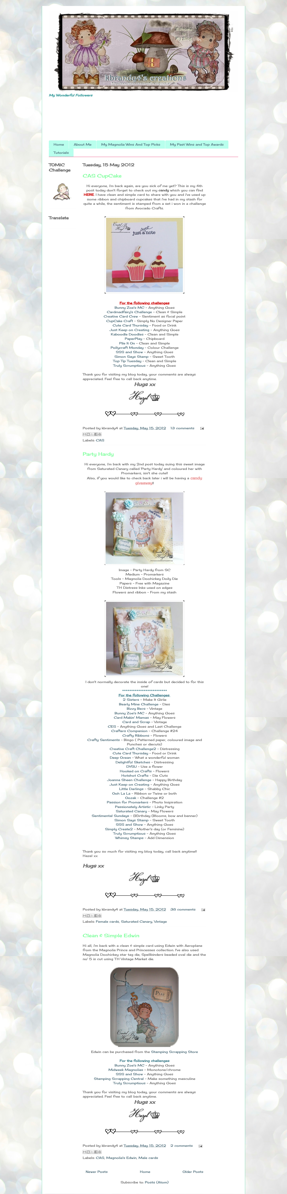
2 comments (181, 1146)
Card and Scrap (136, 722)
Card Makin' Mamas (131, 718)
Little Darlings (131, 789)
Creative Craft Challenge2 (133, 749)
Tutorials (61, 153)
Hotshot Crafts (134, 775)
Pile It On (127, 343)
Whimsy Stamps (129, 838)
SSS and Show (130, 352)
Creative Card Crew (121, 316)
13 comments (182, 428)
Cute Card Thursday (131, 325)
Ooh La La (122, 793)
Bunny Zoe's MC (129, 308)
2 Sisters (131, 700)
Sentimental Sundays (110, 816)
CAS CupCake (102, 176)
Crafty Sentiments (103, 740)
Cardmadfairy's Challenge (129, 312)
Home (59, 144)
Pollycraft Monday (128, 348)
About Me (82, 144)
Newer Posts (97, 1172)
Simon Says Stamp (132, 357)
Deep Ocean (120, 758)
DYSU (131, 767)
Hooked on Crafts (136, 771)
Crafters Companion (129, 731)
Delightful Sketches (133, 762)
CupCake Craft (119, 321)
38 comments (183, 909)
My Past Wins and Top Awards (197, 144)
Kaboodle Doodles (127, 334)
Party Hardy (98, 454)
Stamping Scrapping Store (174, 1052)
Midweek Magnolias (126, 1070)
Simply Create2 (119, 829)
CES (112, 726)
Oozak (130, 798)
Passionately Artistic (133, 807)
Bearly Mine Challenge (138, 704)
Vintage (160, 921)
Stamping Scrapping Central (119, 1079)
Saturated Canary (131, 811)
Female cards (107, 921)
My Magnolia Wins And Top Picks (130, 144)
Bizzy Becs (136, 709)
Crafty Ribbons (135, 735)
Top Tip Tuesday (128, 361)
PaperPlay (134, 339)
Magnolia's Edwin (121, 1158)
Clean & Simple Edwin (111, 935)
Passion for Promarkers (127, 802)
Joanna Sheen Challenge (129, 780)
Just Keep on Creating (129, 330)
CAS (100, 440)
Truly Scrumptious (130, 366)
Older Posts (193, 1172)
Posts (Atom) (157, 1182)
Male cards (148, 1158)
